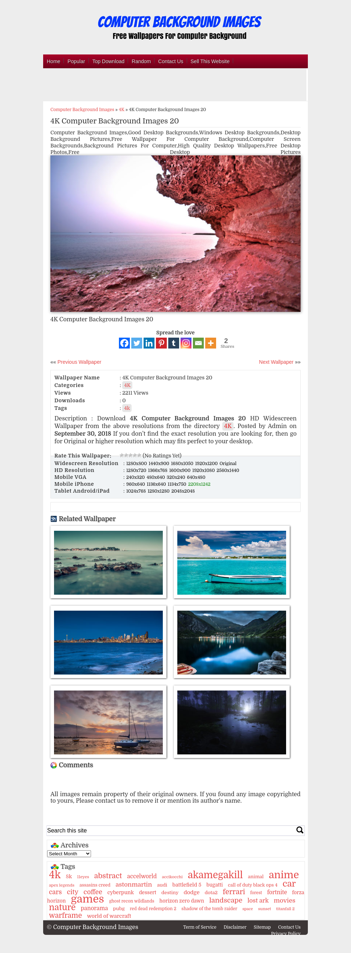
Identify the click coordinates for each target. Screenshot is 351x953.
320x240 (176, 477)
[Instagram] (186, 343)
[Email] (198, 343)
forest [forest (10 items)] (256, 892)
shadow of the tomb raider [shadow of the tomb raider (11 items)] (209, 908)
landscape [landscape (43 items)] (225, 900)
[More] (210, 343)
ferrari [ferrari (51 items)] (234, 892)
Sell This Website (210, 61)
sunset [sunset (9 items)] (264, 909)
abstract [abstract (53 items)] (108, 876)
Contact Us (170, 61)
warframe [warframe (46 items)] (65, 916)
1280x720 (136, 470)
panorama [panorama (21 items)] (94, 908)
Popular (76, 61)
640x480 (196, 477)
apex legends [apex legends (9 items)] (61, 885)
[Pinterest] (161, 343)
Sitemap (262, 927)
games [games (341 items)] (87, 899)
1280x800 (137, 463)
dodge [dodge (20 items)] (192, 892)
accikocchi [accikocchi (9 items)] (172, 877)
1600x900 (180, 470)
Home (53, 61)
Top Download (108, 61)
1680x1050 (183, 463)
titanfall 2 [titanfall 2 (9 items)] (285, 909)
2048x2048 (183, 491)
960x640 (136, 484)
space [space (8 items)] (247, 909)
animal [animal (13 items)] (256, 876)
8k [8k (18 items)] (69, 876)
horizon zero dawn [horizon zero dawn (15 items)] (182, 901)
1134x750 (177, 484)
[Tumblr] (173, 343)
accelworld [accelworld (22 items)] (142, 876)
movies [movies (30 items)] (285, 900)
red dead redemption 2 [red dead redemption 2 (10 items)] (153, 908)
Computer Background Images (82, 109)
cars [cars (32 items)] (55, 892)
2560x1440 (227, 470)
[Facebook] (124, 343)
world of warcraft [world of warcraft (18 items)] (109, 916)
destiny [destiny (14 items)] (169, 892)
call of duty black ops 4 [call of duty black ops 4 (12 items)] (253, 885)
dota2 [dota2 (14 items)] (211, 892)
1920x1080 (204, 470)
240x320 (136, 477)
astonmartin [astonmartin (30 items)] (134, 884)
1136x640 (157, 484)
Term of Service (199, 927)
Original (227, 463)
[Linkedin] (149, 343)
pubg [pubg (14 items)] (119, 908)
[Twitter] (136, 343)
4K (121, 109)
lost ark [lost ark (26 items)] (257, 900)
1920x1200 (207, 463)
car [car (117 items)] (289, 884)
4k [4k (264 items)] (55, 875)
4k (127, 408)
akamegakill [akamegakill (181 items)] (215, 874)
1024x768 (136, 491)
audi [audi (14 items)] (162, 885)
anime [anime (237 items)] (284, 875)
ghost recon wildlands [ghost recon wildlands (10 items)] (131, 901)
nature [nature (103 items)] (62, 907)
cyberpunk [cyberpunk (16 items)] (120, 892)
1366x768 (158, 470)
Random (141, 61)
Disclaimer (235, 927)
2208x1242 (199, 484)
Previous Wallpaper (79, 362)
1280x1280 (159, 491)
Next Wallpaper (276, 362)
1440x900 (159, 463)
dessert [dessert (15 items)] (147, 892)
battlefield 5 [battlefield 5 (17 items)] (186, 885)
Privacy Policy (286, 933)
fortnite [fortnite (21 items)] (277, 892)
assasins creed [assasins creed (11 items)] (94, 885)
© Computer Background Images (92, 927)
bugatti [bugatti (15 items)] (214, 885)
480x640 (156, 477)
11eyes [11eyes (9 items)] (83, 877)
